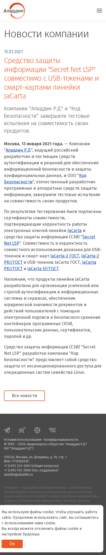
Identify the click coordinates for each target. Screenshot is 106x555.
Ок (12, 543)
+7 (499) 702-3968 (17, 470)
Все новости (24, 395)
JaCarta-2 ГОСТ (64, 255)
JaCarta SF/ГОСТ (43, 268)
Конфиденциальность (61, 440)
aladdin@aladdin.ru (18, 474)
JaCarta (74, 230)
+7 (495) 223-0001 (17, 466)
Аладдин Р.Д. (18, 150)
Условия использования (23, 440)
